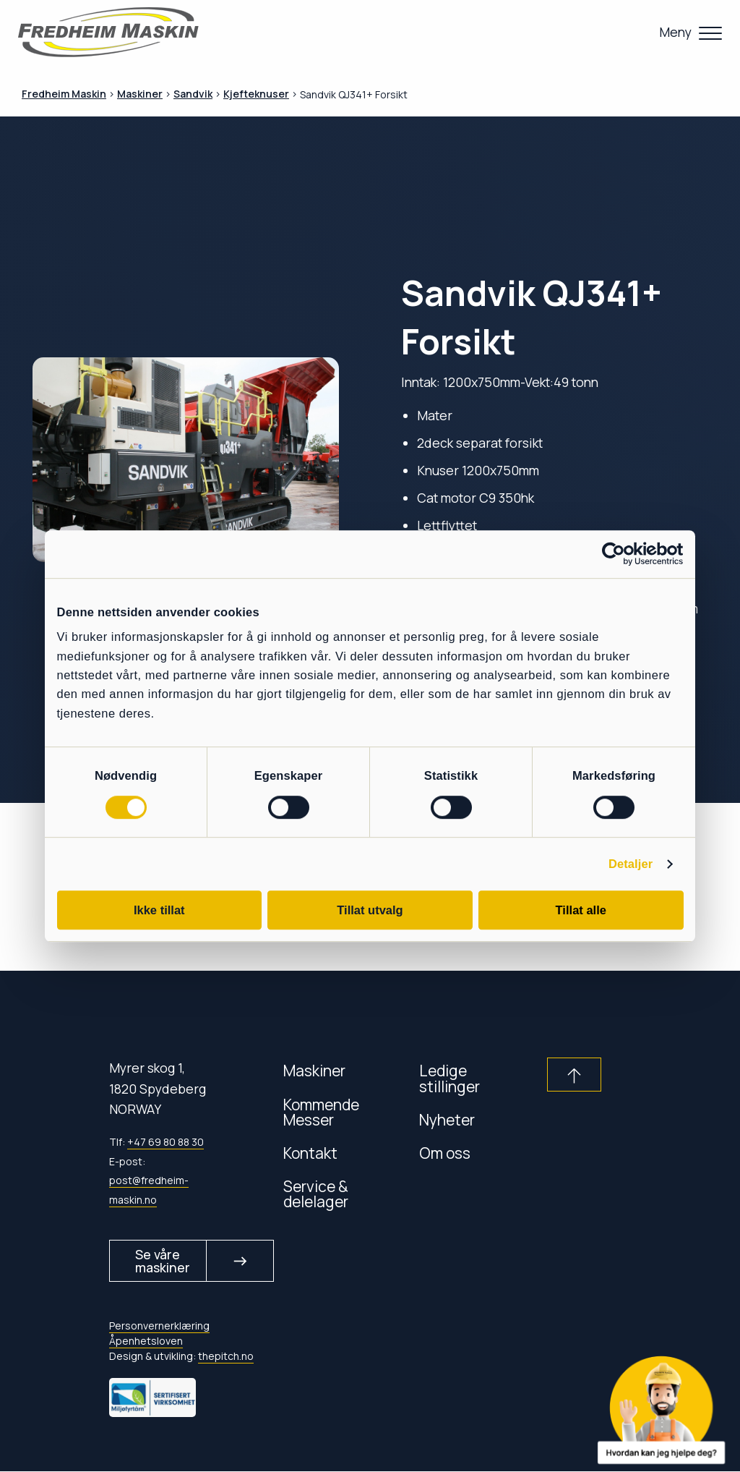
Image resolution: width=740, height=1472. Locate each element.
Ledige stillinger (449, 1078)
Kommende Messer (321, 1112)
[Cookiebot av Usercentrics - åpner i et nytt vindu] (620, 554)
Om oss (444, 1152)
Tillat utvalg (370, 909)
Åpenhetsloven (146, 1341)
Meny (675, 32)
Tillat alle (581, 909)
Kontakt (310, 1152)
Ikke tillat (159, 909)
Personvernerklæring (159, 1325)
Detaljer (630, 864)
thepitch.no (226, 1356)
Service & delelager (315, 1193)
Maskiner (314, 1070)
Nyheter (447, 1119)
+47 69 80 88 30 (165, 1142)
